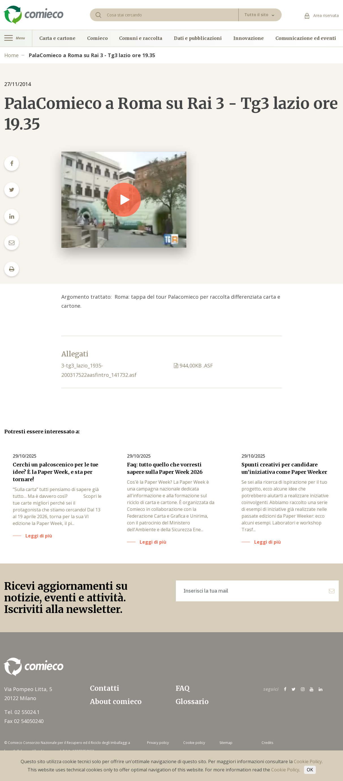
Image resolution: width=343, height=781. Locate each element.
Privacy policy (158, 742)
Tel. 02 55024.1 (22, 712)
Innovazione (248, 38)
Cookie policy (194, 742)
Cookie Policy (308, 761)
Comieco (97, 38)
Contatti (104, 688)
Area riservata (322, 15)
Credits (267, 742)
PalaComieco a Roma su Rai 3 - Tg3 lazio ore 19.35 (92, 55)
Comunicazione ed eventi (305, 38)
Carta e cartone (57, 38)
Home (11, 55)
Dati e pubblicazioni (198, 38)
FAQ (182, 688)
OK (310, 770)
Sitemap (225, 742)
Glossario (192, 701)
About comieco (116, 701)
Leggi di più (38, 536)
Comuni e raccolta (140, 38)
